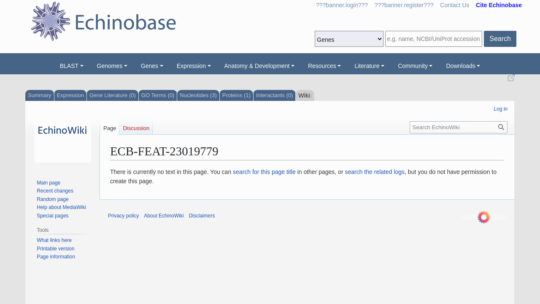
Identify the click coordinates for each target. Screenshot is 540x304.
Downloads (460, 65)
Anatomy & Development (257, 65)
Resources (322, 65)
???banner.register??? (404, 5)
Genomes (110, 65)
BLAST (69, 65)
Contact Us (454, 5)
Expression (191, 65)
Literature (366, 65)
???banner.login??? (342, 5)
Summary (39, 95)
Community (413, 65)
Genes (149, 65)
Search (500, 38)
